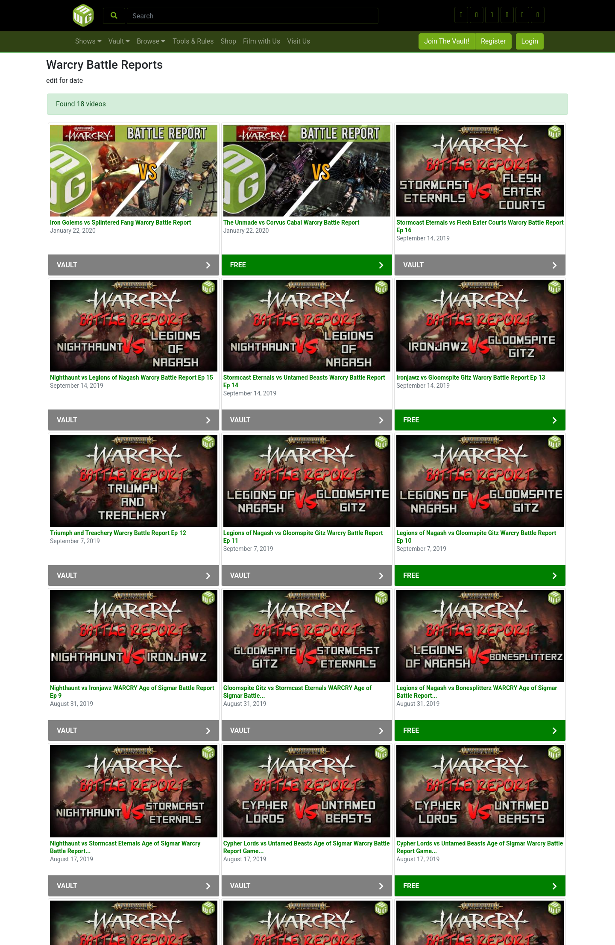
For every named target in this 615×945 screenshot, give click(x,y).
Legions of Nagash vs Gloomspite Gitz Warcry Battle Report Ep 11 (303, 537)
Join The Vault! (446, 41)
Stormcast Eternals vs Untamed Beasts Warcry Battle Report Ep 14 (304, 381)
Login (529, 41)
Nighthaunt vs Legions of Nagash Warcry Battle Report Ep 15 (131, 377)
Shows (88, 41)
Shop (228, 41)
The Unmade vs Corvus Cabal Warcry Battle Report (291, 222)
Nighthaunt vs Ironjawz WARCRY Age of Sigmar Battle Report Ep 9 (132, 692)
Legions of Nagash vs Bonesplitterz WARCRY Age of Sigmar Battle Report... (476, 692)
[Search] (252, 16)
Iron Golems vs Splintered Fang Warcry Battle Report (120, 222)
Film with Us (261, 41)
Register (493, 41)
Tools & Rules (193, 41)
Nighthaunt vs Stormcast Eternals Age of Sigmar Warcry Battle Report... (125, 847)
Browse (151, 41)
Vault (119, 41)
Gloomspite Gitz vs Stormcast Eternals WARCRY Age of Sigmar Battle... (297, 692)
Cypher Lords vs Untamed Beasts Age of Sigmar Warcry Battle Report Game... (306, 847)
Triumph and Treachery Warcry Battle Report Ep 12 (118, 533)
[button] (461, 15)
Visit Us (298, 41)
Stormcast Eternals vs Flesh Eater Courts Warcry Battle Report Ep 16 (480, 226)
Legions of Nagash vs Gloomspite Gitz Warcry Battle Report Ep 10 (476, 537)
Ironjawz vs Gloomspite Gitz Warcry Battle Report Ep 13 (470, 377)
